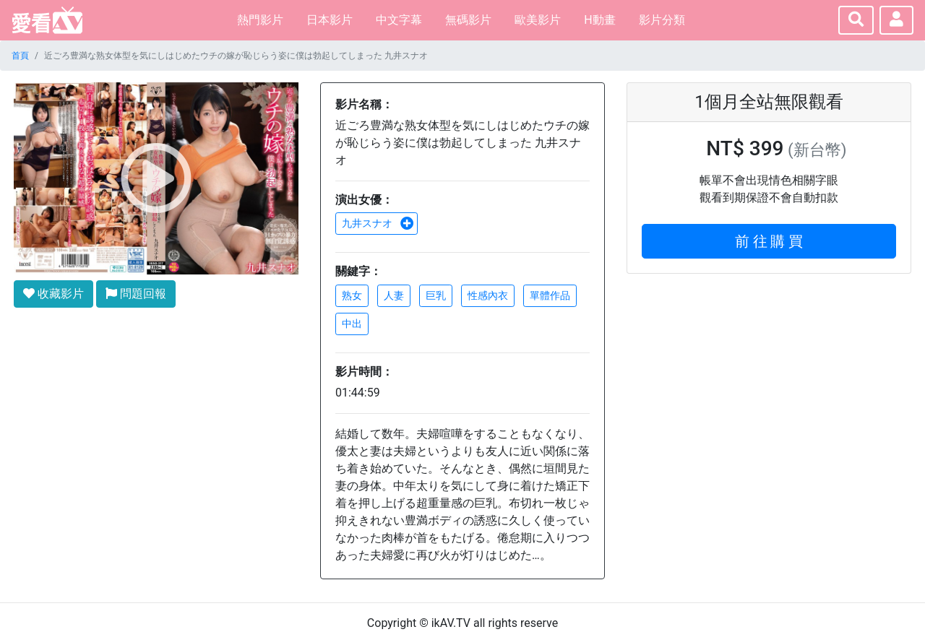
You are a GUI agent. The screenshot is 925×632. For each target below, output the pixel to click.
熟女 (352, 295)
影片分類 (662, 20)
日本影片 (329, 20)
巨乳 (436, 295)
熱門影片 (260, 20)
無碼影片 (468, 20)
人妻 (394, 295)
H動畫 (599, 20)
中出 (352, 323)
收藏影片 (53, 293)
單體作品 (550, 295)
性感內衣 (488, 295)
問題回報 (136, 293)
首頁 (20, 56)
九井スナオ (378, 223)
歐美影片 (538, 20)
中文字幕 (399, 20)
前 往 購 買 (769, 241)
